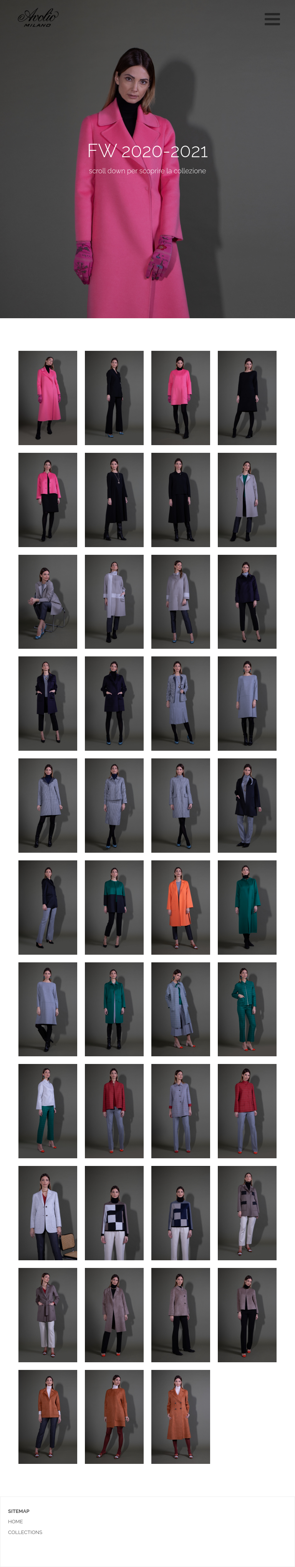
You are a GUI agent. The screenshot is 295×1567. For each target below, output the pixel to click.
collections (25, 1532)
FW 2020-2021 (147, 150)
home (15, 1521)
